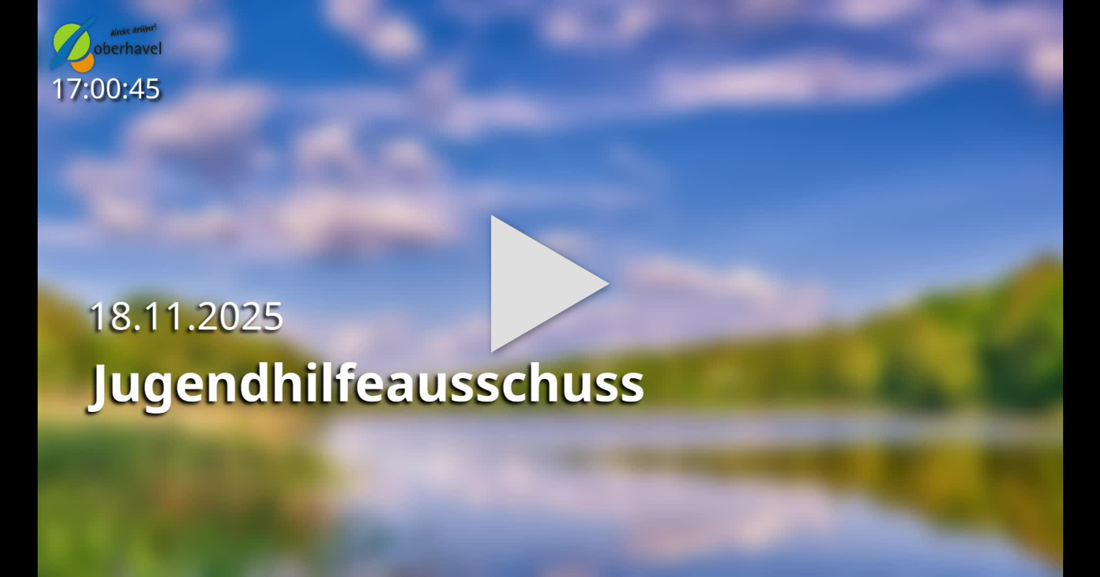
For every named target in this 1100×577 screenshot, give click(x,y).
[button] (550, 288)
